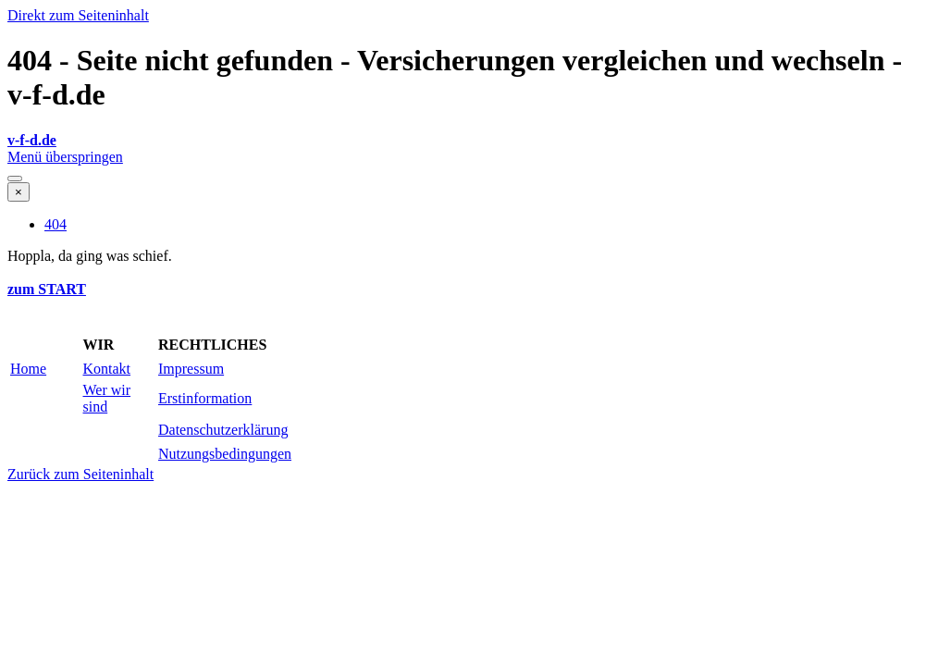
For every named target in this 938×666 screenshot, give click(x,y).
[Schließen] (18, 192)
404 (55, 224)
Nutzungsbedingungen (224, 454)
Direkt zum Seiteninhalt (78, 15)
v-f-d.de (31, 140)
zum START (46, 289)
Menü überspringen (65, 157)
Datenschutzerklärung (223, 430)
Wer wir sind (107, 398)
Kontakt (107, 368)
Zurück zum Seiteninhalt (80, 474)
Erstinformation (205, 398)
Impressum (191, 368)
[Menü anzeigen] (14, 178)
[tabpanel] (469, 140)
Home (28, 368)
